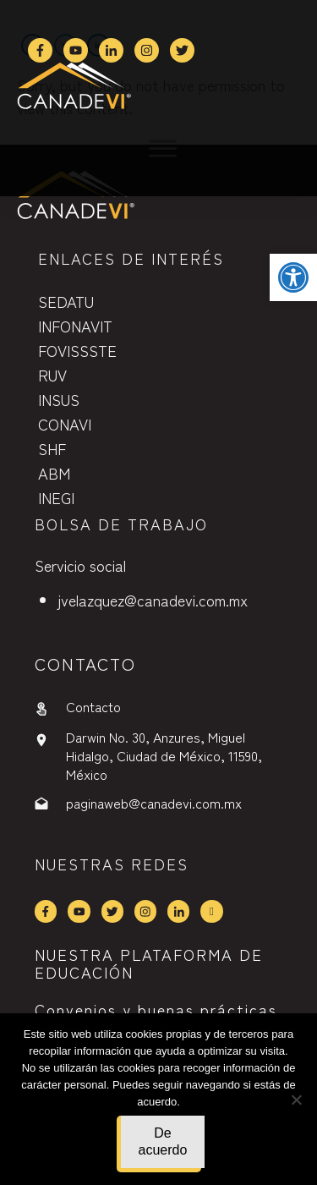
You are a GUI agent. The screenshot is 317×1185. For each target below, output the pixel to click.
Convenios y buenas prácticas (156, 1009)
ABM (54, 473)
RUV (52, 375)
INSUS (58, 399)
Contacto (93, 706)
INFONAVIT (75, 326)
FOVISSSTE (77, 350)
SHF (52, 448)
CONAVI (64, 424)
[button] (293, 277)
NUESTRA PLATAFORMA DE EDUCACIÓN (149, 963)
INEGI (56, 497)
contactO (85, 663)
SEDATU (66, 301)
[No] (295, 1099)
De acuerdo (163, 1141)
